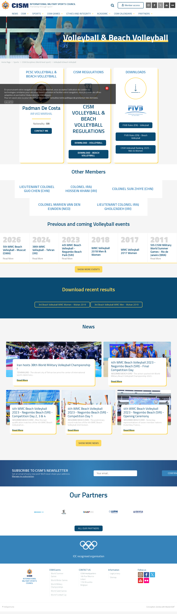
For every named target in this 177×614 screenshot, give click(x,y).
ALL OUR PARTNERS (88, 528)
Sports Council (67, 4)
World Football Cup (58, 594)
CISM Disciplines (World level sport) (36, 62)
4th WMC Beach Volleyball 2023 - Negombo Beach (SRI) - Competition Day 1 (88, 412)
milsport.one (9, 606)
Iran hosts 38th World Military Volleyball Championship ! (53, 367)
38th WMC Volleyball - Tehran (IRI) (43, 249)
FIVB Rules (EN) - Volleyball (136, 125)
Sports (16, 62)
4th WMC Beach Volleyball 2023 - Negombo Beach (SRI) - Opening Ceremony (143, 412)
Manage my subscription (23, 476)
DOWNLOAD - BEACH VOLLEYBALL (88, 154)
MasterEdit (169, 606)
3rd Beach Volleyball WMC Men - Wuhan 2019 (116, 304)
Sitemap (113, 577)
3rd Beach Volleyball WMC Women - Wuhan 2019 (62, 304)
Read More (8, 258)
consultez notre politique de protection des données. (74, 97)
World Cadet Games (59, 590)
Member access (131, 5)
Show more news (88, 443)
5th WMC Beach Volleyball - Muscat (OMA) (14, 249)
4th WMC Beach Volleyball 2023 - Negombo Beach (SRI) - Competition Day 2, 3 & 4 (32, 412)
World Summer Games (57, 575)
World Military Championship (56, 585)
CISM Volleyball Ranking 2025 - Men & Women (136, 149)
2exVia (158, 606)
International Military (44, 4)
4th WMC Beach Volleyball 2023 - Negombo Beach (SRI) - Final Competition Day (133, 366)
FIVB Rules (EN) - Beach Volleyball (135, 136)
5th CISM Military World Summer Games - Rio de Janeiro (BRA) (160, 250)
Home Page (6, 62)
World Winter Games (59, 580)
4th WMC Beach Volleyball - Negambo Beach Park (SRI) (72, 250)
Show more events (88, 269)
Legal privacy (115, 573)
